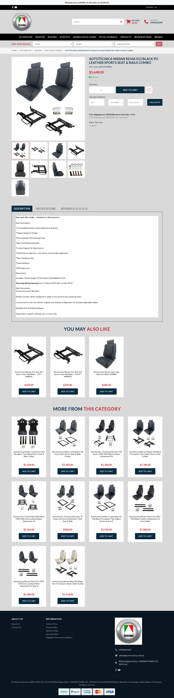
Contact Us (16, 627)
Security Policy (52, 634)
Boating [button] (52, 37)
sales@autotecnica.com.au (131, 655)
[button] (149, 89)
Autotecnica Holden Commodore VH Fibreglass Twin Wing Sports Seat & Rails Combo (28, 454)
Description (22, 208)
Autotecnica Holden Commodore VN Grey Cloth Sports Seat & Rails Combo (67, 454)
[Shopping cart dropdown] (133, 21)
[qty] (96, 102)
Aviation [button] (40, 37)
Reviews (74, 208)
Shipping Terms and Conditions (59, 637)
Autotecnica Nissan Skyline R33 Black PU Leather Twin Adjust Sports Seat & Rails (145, 454)
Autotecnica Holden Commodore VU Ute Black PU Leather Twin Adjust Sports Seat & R (106, 518)
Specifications (45, 208)
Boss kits (65, 37)
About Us (16, 624)
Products (125, 37)
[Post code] (135, 102)
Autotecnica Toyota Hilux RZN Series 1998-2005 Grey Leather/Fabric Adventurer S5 (29, 518)
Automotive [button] (25, 37)
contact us (151, 7)
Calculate (154, 102)
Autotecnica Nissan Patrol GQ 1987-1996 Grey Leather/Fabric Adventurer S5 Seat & (29, 583)
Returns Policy (52, 631)
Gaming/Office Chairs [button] (84, 37)
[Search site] (121, 22)
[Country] (116, 102)
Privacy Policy (52, 627)
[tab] (22, 209)
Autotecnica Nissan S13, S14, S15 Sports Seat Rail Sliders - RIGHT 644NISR (67, 374)
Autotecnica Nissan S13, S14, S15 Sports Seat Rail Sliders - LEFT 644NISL (29, 374)
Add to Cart (130, 90)
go (159, 44)
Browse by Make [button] (142, 37)
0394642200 (156, 22)
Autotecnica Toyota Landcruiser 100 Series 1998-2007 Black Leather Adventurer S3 (106, 454)
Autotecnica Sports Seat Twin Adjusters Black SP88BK (106, 373)
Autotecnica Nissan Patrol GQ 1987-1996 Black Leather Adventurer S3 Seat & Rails (145, 518)
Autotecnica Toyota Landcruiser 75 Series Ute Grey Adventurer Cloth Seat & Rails (68, 518)
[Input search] (95, 22)
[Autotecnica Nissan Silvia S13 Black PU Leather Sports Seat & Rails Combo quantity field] (102, 89)
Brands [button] (158, 37)
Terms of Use (51, 624)
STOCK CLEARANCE (108, 37)
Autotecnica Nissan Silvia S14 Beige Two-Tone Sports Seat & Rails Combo (68, 582)
